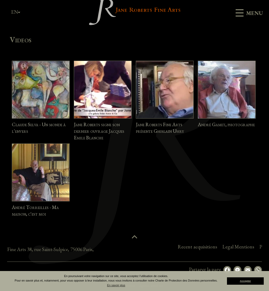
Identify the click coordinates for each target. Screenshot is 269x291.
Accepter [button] (245, 280)
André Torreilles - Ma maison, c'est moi (35, 210)
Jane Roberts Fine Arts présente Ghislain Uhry (160, 127)
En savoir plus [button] (116, 285)
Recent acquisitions (229, 246)
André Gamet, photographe (226, 124)
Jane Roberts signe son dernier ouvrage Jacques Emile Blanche (99, 131)
